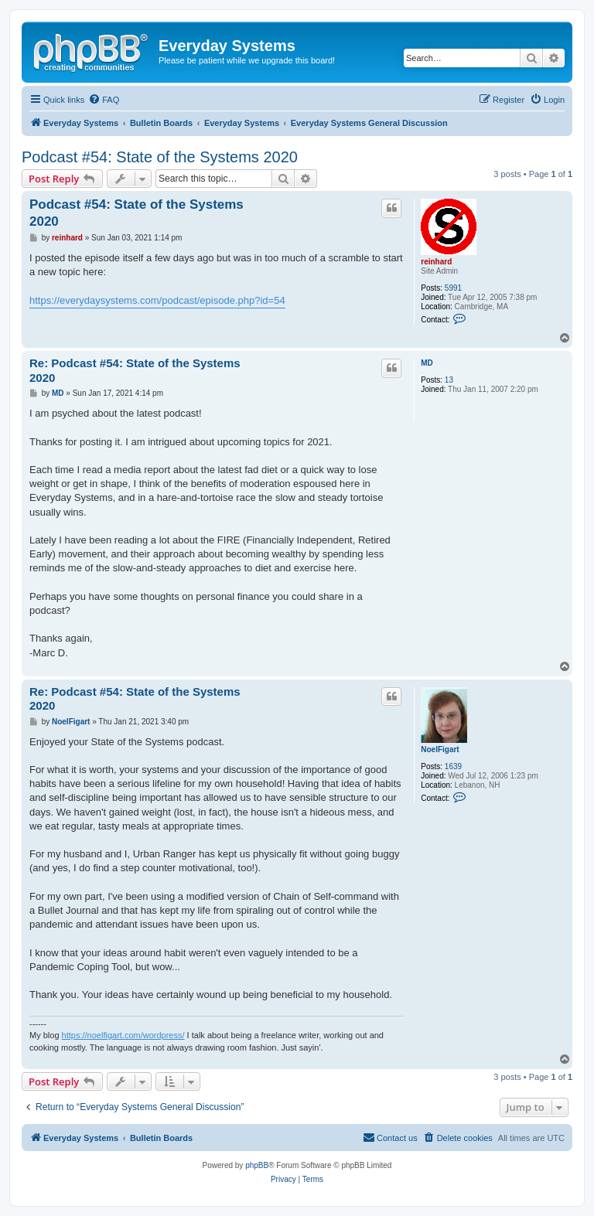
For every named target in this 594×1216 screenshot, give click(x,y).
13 (449, 380)
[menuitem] (103, 99)
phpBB (256, 1165)
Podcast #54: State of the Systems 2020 (160, 156)
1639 (453, 766)
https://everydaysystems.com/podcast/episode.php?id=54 (157, 300)
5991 (453, 288)
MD (427, 363)
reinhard (436, 261)
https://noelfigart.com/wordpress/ (123, 1035)
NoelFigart (440, 749)
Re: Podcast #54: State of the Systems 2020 (135, 370)
